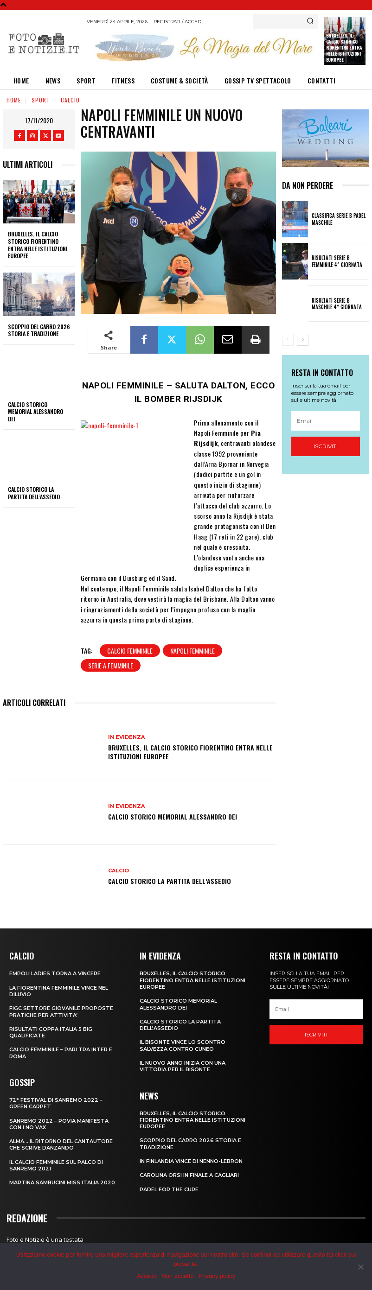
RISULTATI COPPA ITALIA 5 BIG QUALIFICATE (50, 1032)
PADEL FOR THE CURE (169, 1189)
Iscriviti (326, 446)
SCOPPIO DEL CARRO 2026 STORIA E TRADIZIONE (39, 330)
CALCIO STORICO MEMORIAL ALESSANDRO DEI (35, 411)
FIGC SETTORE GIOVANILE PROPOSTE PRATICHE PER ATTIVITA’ (61, 1011)
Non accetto (177, 1275)
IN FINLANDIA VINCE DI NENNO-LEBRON (191, 1161)
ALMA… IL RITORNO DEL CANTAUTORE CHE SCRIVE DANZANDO (61, 1144)
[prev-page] (288, 340)
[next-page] (302, 340)
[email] (325, 421)
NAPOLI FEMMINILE (192, 650)
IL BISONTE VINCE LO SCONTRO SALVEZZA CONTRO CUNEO (182, 1045)
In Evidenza (126, 737)
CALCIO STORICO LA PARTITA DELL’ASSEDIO (34, 493)
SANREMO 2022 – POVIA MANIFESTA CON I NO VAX (59, 1124)
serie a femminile (110, 665)
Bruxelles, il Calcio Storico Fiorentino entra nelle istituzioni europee (344, 47)
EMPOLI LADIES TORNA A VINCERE (55, 973)
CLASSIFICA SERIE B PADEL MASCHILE (339, 219)
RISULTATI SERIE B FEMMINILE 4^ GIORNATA (337, 261)
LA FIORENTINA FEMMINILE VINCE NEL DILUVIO (58, 991)
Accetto (147, 1275)
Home (13, 100)
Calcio (70, 100)
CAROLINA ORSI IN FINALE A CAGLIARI (189, 1175)
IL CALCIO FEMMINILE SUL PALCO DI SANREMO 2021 (56, 1165)
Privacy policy (217, 1275)
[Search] (310, 21)
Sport (41, 100)
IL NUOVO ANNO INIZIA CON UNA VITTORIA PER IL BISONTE (182, 1066)
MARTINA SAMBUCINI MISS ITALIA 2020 (62, 1182)
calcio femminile (130, 650)
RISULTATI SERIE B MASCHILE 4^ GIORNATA (337, 304)
